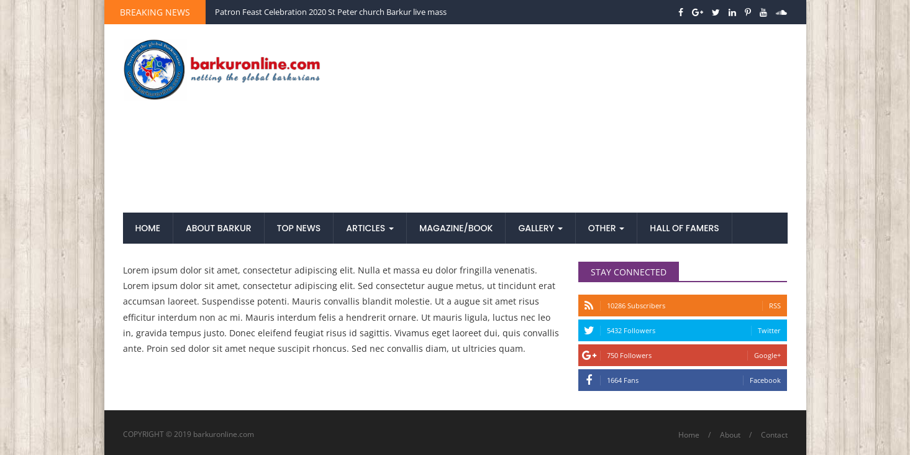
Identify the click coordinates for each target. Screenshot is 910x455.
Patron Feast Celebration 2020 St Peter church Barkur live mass (331, 11)
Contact (774, 435)
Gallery (540, 228)
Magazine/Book (456, 228)
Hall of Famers (684, 228)
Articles (370, 228)
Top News (299, 228)
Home (148, 228)
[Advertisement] (568, 119)
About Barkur (219, 228)
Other (606, 228)
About (730, 435)
